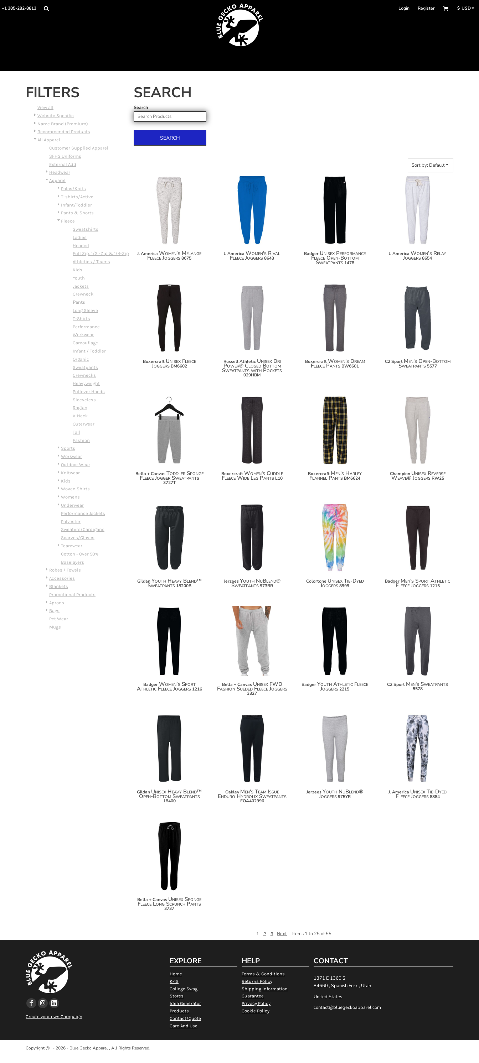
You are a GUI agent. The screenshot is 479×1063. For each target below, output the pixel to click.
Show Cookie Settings (240, 1057)
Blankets (58, 586)
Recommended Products (63, 131)
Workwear (83, 334)
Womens (70, 497)
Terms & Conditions (263, 973)
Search (141, 107)
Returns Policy (257, 981)
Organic (81, 359)
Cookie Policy (255, 1011)
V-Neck (80, 415)
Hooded (81, 245)
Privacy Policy (256, 1003)
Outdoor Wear (75, 464)
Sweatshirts (85, 229)
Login (404, 8)
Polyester (71, 521)
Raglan (80, 407)
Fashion (81, 440)
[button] (46, 8)
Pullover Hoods (89, 391)
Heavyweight (86, 383)
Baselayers (72, 562)
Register (426, 8)
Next (282, 933)
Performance (86, 326)
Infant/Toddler (76, 205)
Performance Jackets (83, 513)
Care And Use (183, 1025)
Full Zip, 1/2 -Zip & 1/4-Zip (101, 253)
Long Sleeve (85, 310)
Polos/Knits (73, 188)
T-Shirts (81, 318)
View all (45, 107)
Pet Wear (58, 618)
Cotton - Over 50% (79, 554)
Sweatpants (85, 367)
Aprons (56, 602)
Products (179, 1011)
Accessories (62, 578)
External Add (62, 164)
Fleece (68, 221)
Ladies (80, 237)
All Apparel (48, 139)
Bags (54, 610)
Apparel (57, 180)
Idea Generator (185, 1003)
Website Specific (55, 115)
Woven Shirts (75, 488)
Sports (68, 448)
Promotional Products (72, 594)
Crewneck (83, 294)
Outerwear (83, 424)
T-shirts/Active (77, 196)
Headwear (59, 172)
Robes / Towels (65, 570)
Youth (79, 278)
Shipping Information (265, 988)
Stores (177, 996)
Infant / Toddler (89, 351)
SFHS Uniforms (65, 156)
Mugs (55, 627)
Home (176, 973)
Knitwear (70, 472)
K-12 (174, 981)
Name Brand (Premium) (62, 123)
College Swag (183, 988)
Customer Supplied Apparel (78, 148)
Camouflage (85, 342)
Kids (77, 269)
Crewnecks (84, 375)
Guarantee (253, 996)
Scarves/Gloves (77, 537)
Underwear (72, 505)
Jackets (81, 286)
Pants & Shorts (77, 212)
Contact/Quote (185, 1018)
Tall (76, 432)
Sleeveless (84, 399)
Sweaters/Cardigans (82, 529)
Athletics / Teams (91, 261)
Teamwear (71, 545)
